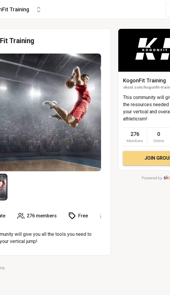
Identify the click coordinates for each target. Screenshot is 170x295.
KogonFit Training (144, 80)
